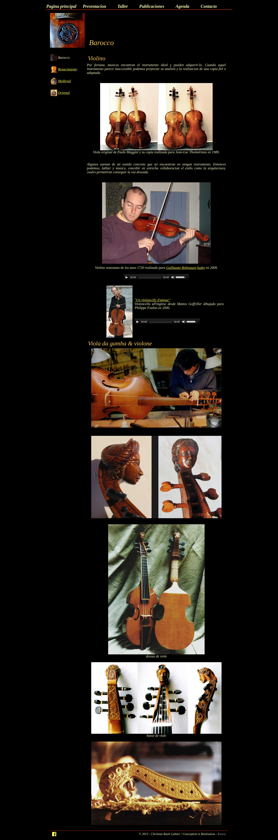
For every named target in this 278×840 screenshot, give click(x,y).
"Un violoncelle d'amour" (152, 300)
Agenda (182, 6)
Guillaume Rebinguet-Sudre (185, 268)
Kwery (222, 834)
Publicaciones (151, 6)
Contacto (209, 6)
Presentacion (94, 6)
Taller (122, 6)
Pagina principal (61, 6)
